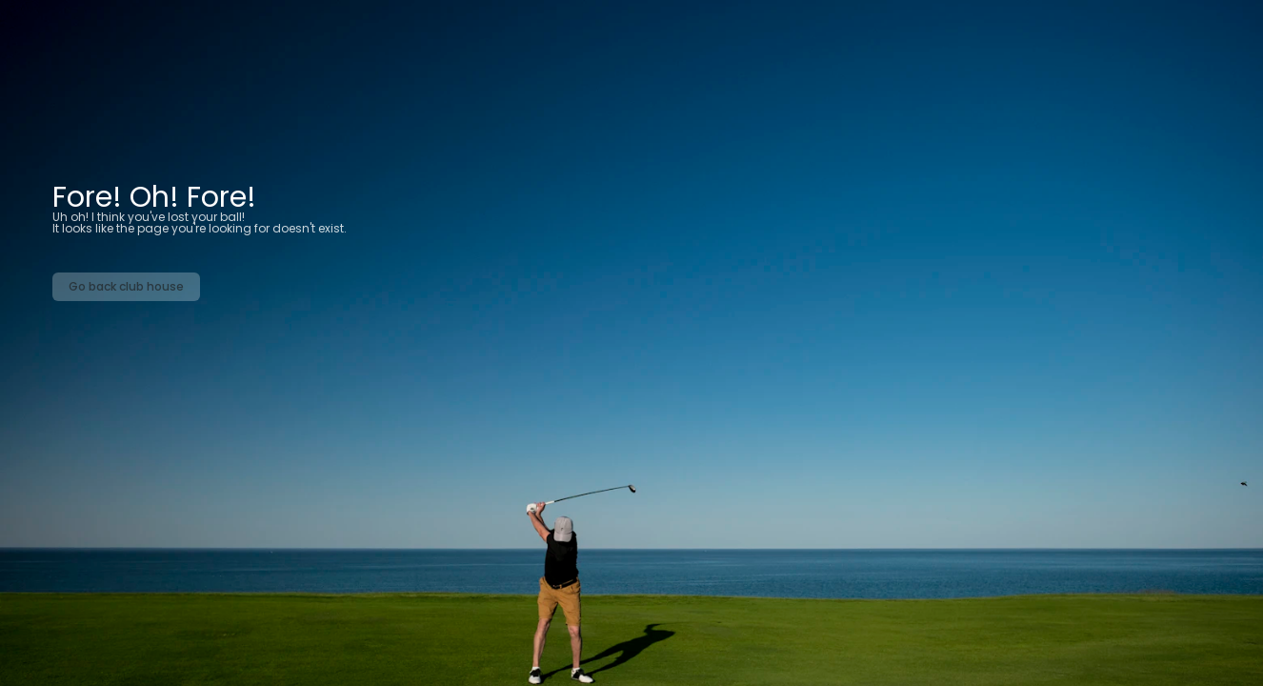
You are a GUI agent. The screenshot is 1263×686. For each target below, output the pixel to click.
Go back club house (126, 286)
